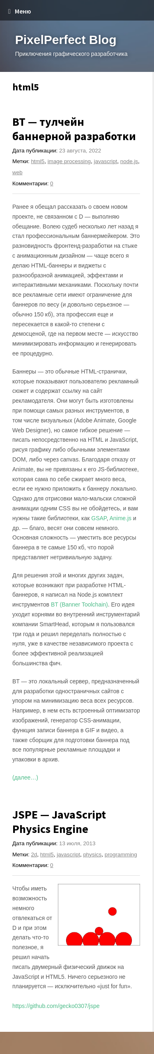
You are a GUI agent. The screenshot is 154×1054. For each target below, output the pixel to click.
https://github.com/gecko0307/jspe (55, 1006)
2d (34, 854)
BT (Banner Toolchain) (79, 604)
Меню (19, 11)
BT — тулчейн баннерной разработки (74, 128)
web (17, 172)
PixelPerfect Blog (66, 39)
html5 (37, 161)
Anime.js (120, 518)
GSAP (98, 518)
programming (121, 854)
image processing (69, 161)
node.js (129, 161)
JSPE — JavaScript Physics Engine (59, 821)
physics (92, 854)
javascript (105, 161)
